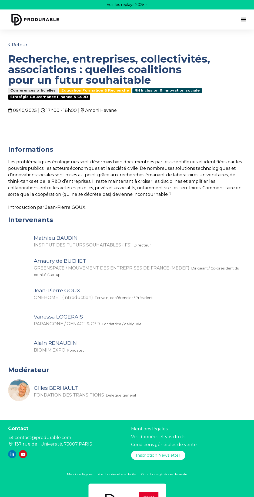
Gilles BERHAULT (56, 388)
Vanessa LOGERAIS (58, 316)
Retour (18, 44)
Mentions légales (149, 428)
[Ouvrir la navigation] (243, 19)
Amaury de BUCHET (60, 261)
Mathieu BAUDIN (56, 238)
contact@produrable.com (39, 437)
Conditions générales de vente (164, 444)
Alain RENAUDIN (55, 343)
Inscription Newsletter (158, 455)
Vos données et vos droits (158, 436)
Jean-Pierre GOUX (57, 290)
